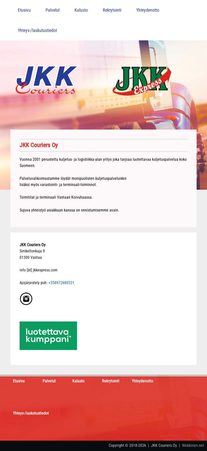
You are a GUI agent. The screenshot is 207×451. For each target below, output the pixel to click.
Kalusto (81, 10)
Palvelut (53, 10)
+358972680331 (61, 282)
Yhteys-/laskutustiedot (37, 30)
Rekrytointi (112, 10)
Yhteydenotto (147, 10)
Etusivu (24, 10)
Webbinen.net (193, 445)
